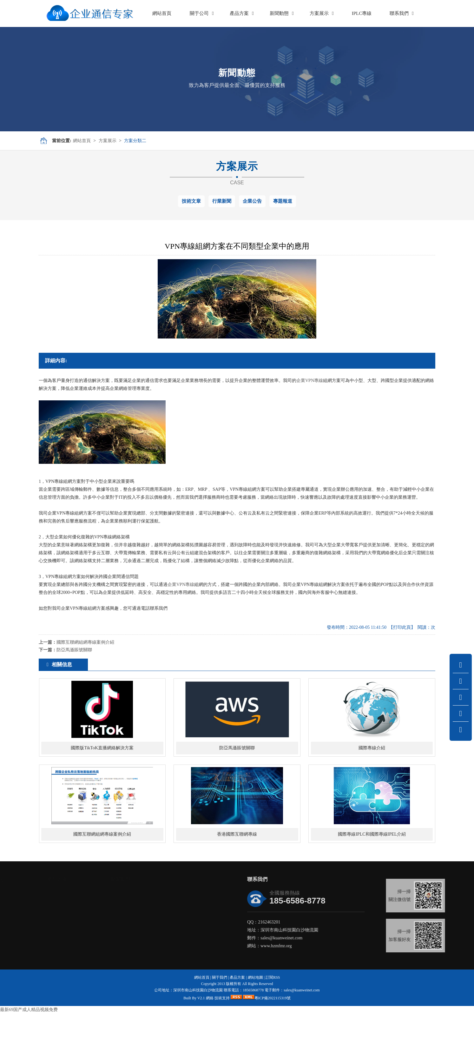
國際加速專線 (65, 937)
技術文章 (191, 201)
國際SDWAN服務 (69, 953)
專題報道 (282, 201)
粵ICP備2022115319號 (272, 1042)
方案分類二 (135, 140)
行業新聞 (221, 201)
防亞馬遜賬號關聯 (74, 649)
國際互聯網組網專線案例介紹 (85, 642)
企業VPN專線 (309, 380)
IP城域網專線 (65, 961)
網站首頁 (82, 140)
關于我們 (219, 1022)
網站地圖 (255, 1022)
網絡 (210, 1042)
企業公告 (252, 201)
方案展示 (107, 140)
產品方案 (237, 1022)
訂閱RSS (273, 1022)
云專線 (58, 969)
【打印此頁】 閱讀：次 (412, 627)
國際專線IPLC (65, 945)
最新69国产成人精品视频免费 (29, 1054)
